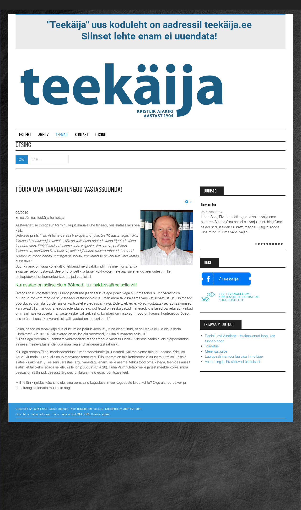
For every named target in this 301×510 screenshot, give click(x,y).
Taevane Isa (208, 205)
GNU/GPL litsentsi (89, 414)
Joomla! (21, 414)
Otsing (100, 135)
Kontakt (81, 135)
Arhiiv (43, 135)
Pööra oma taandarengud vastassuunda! (69, 190)
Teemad (62, 135)
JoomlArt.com (132, 409)
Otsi (22, 159)
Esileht (25, 135)
